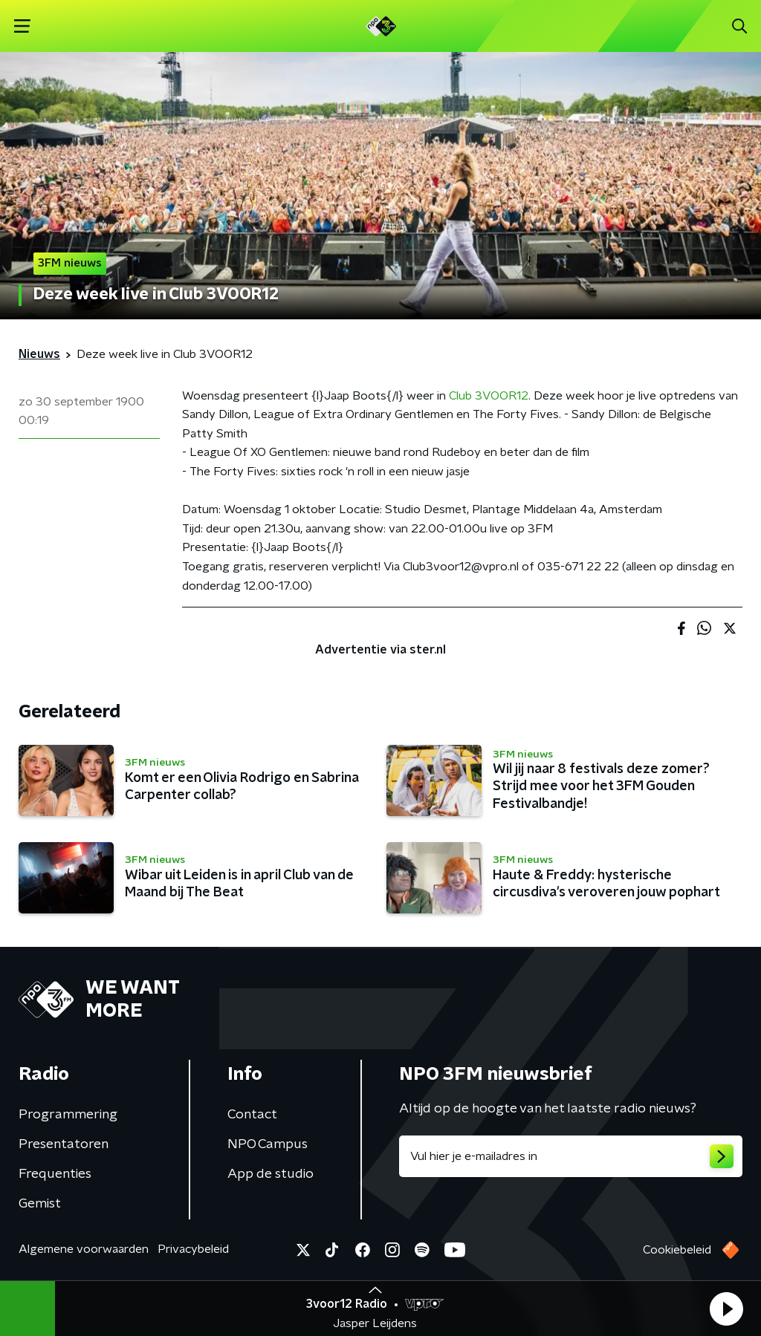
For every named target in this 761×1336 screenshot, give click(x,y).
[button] (726, 1308)
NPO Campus (267, 1144)
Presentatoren (64, 1144)
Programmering (68, 1114)
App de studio (270, 1174)
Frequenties (55, 1174)
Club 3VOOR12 (488, 396)
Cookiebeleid (677, 1250)
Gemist (40, 1203)
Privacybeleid (193, 1249)
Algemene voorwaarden (84, 1249)
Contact (252, 1114)
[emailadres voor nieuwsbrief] (570, 1156)
